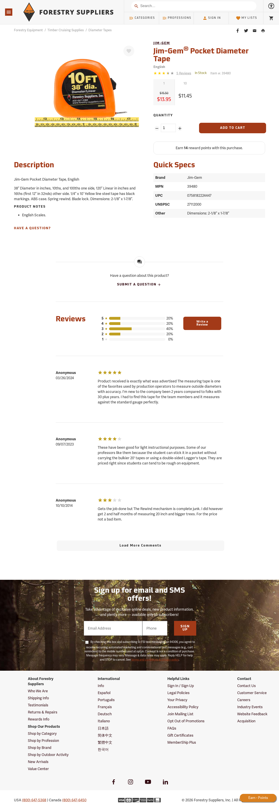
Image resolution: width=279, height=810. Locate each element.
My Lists (246, 18)
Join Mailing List (180, 714)
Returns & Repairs (42, 712)
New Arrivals (38, 761)
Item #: (220, 73)
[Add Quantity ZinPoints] (180, 128)
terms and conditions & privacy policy (155, 659)
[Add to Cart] (232, 128)
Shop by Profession (43, 740)
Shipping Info (38, 698)
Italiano (104, 721)
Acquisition (246, 721)
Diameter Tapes (100, 30)
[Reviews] (172, 73)
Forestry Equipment (28, 30)
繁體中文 (105, 742)
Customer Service (252, 692)
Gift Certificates (180, 735)
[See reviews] (183, 73)
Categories (142, 18)
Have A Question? (32, 228)
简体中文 (105, 735)
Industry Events (250, 707)
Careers (243, 700)
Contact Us (246, 685)
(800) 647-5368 (34, 800)
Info (101, 685)
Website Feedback (252, 714)
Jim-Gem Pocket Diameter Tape (201, 55)
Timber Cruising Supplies (65, 30)
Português (106, 700)
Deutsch (105, 714)
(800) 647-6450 (74, 800)
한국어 (103, 749)
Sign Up (185, 628)
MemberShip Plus (181, 742)
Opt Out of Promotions (186, 721)
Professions (177, 18)
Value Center (38, 768)
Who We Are (38, 691)
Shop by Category (42, 733)
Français (105, 707)
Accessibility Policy (182, 707)
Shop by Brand (39, 747)
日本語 (103, 728)
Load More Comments (140, 545)
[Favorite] (128, 51)
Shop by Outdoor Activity (48, 754)
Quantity (163, 115)
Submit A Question (139, 284)
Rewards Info (38, 719)
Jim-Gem (161, 43)
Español (104, 692)
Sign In (211, 18)
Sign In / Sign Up (180, 685)
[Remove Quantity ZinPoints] (156, 128)
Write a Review (202, 323)
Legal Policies (178, 692)
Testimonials (38, 705)
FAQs (171, 728)
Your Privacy (177, 700)
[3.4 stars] (164, 73)
